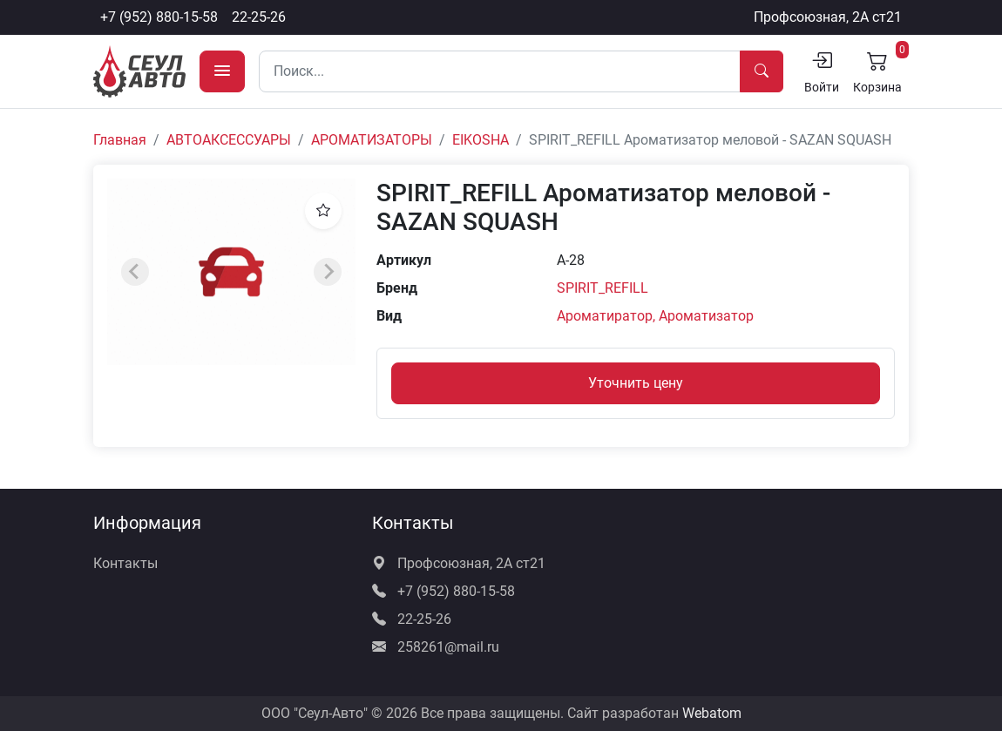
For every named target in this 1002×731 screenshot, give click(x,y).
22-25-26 (259, 17)
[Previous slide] (135, 272)
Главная (119, 140)
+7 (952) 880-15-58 (159, 17)
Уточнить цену (635, 383)
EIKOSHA (480, 140)
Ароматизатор (706, 316)
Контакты (125, 563)
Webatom (711, 713)
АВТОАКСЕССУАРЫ (228, 140)
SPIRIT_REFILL (602, 288)
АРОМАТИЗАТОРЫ (371, 140)
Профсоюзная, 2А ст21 (828, 17)
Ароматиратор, (608, 316)
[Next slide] (328, 272)
